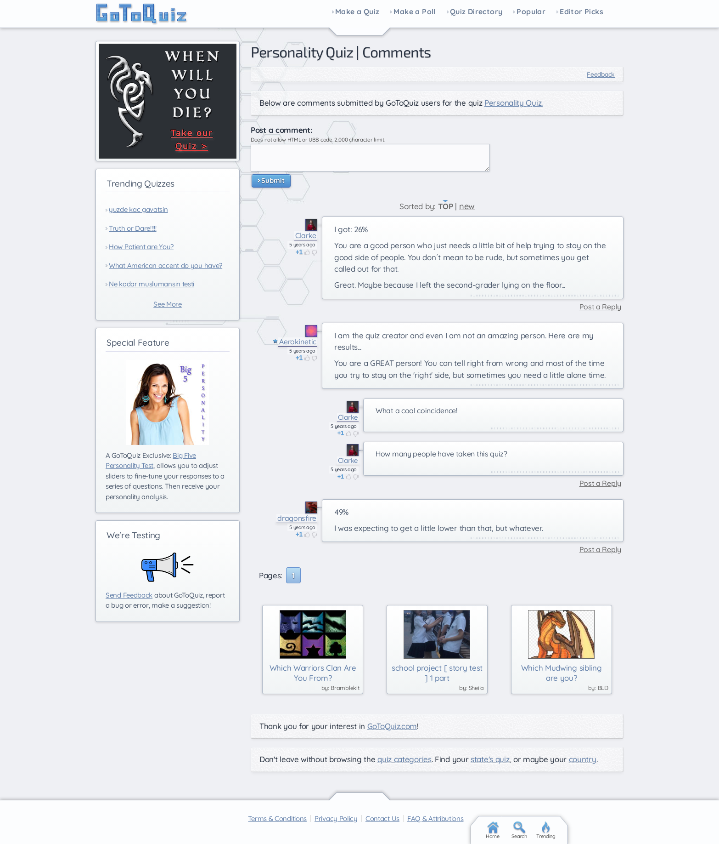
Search (519, 830)
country (582, 759)
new (467, 206)
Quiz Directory (476, 12)
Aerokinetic (297, 341)
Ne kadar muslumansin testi (151, 283)
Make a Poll (414, 12)
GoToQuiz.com (392, 726)
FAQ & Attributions (435, 818)
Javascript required (370, 157)
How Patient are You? (141, 246)
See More (167, 304)
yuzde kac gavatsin (138, 209)
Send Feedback (129, 595)
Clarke (305, 235)
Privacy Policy (336, 818)
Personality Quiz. (513, 103)
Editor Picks (581, 12)
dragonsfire (296, 518)
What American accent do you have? (165, 265)
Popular (531, 12)
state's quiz (490, 759)
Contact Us (382, 818)
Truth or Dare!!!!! (133, 228)
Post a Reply (600, 307)
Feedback (601, 74)
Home (493, 830)
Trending (546, 830)
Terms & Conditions (277, 818)
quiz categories (404, 759)
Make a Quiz (357, 12)
